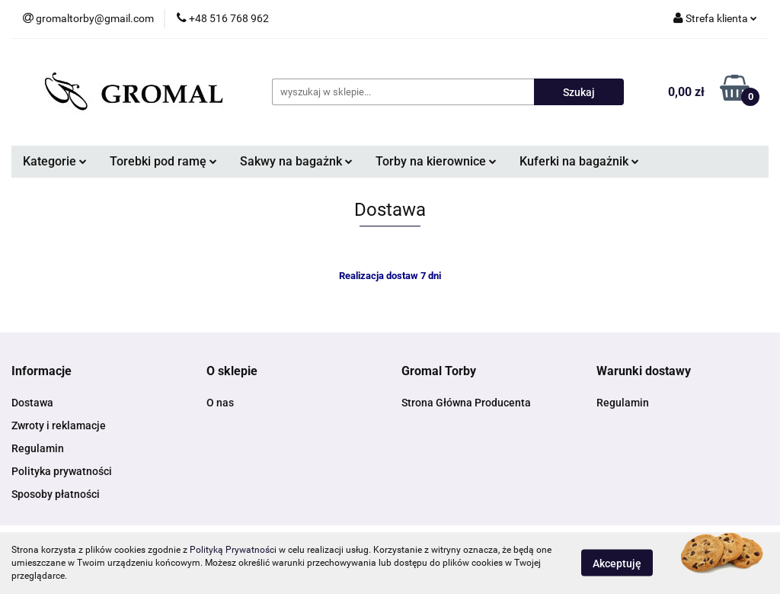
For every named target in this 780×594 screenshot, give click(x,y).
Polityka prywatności (61, 471)
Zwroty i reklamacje (58, 425)
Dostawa (32, 403)
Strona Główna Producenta (466, 403)
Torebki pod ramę (163, 161)
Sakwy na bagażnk (296, 161)
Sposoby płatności (55, 494)
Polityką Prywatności (233, 549)
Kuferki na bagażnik (579, 161)
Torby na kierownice (436, 161)
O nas (220, 403)
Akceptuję (617, 563)
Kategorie (55, 161)
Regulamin (37, 448)
